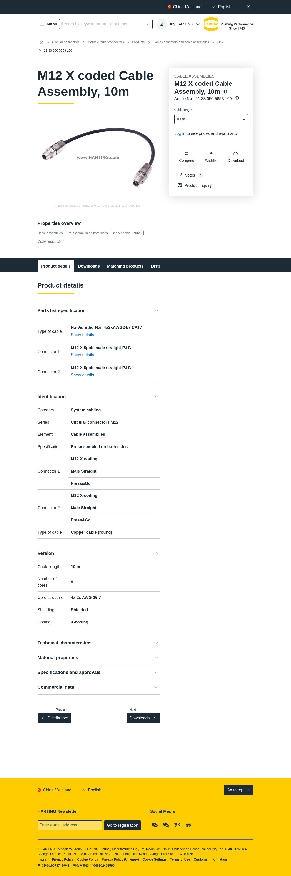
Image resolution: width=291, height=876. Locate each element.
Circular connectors (66, 42)
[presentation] (221, 7)
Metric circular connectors (106, 42)
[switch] (186, 153)
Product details (56, 266)
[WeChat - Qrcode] (155, 825)
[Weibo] (188, 825)
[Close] (248, 7)
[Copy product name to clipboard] (224, 92)
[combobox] (208, 119)
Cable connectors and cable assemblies (181, 42)
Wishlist (211, 157)
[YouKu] (177, 825)
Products (138, 42)
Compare (186, 157)
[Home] (42, 42)
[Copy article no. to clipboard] (236, 99)
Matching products (125, 266)
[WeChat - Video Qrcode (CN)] (166, 825)
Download (236, 157)
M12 (220, 42)
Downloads (89, 266)
